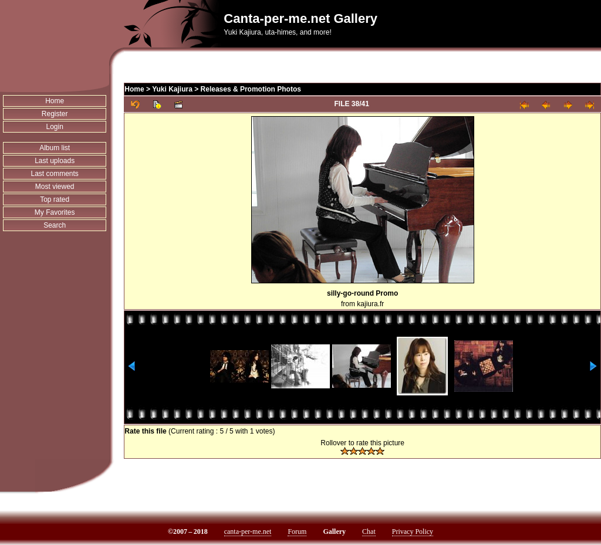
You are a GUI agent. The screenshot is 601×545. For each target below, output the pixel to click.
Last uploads (55, 161)
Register (55, 114)
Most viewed (55, 186)
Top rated (54, 199)
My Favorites (55, 212)
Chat (369, 531)
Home (54, 101)
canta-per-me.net (248, 531)
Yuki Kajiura (172, 89)
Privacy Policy (412, 531)
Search (54, 225)
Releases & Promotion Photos (251, 89)
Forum (297, 531)
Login (54, 127)
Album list (54, 148)
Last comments (54, 174)
